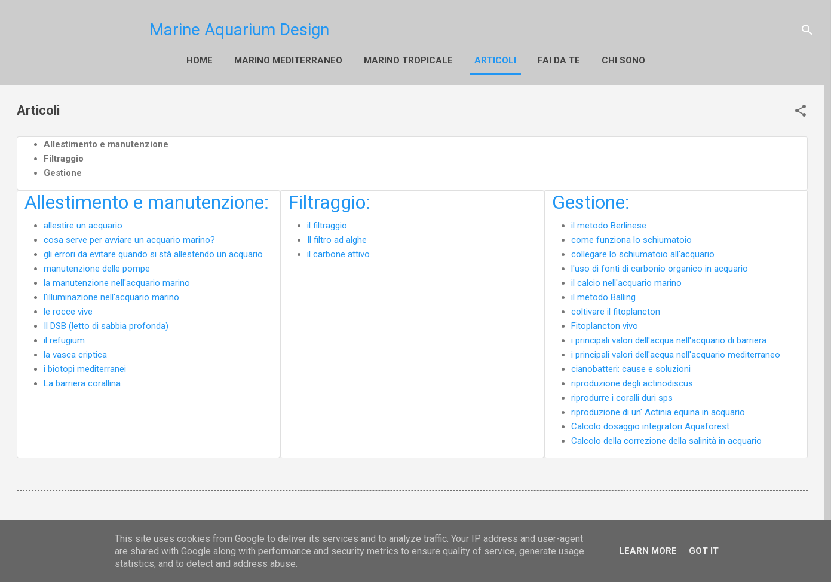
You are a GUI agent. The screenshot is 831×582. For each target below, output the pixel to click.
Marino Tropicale (380, 60)
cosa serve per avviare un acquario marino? (129, 237)
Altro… (465, 60)
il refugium (64, 338)
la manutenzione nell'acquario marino (117, 280)
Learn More (648, 551)
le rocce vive (68, 309)
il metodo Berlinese (608, 223)
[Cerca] (807, 29)
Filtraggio (64, 156)
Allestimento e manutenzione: (146, 199)
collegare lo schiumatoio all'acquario (643, 251)
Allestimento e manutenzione (106, 141)
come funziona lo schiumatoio (631, 237)
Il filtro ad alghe (337, 237)
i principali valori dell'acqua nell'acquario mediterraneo (675, 352)
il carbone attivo (338, 251)
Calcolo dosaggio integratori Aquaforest (650, 424)
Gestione (63, 170)
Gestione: (591, 199)
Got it (704, 551)
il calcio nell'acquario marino (626, 280)
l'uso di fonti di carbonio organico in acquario (659, 266)
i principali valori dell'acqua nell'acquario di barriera (668, 338)
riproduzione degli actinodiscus (632, 381)
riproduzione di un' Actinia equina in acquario (658, 409)
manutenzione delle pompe (97, 266)
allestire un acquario (83, 223)
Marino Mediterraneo (261, 60)
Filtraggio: (329, 199)
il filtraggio (327, 223)
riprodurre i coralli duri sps (622, 395)
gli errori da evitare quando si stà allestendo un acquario (153, 251)
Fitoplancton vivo (604, 323)
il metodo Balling (603, 295)
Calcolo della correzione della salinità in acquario (666, 438)
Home (172, 60)
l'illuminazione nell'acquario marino (111, 295)
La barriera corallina (82, 381)
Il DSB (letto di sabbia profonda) (106, 323)
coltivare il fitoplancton (615, 309)
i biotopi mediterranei (85, 366)
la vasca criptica (75, 352)
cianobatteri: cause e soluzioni (631, 366)
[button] (800, 108)
